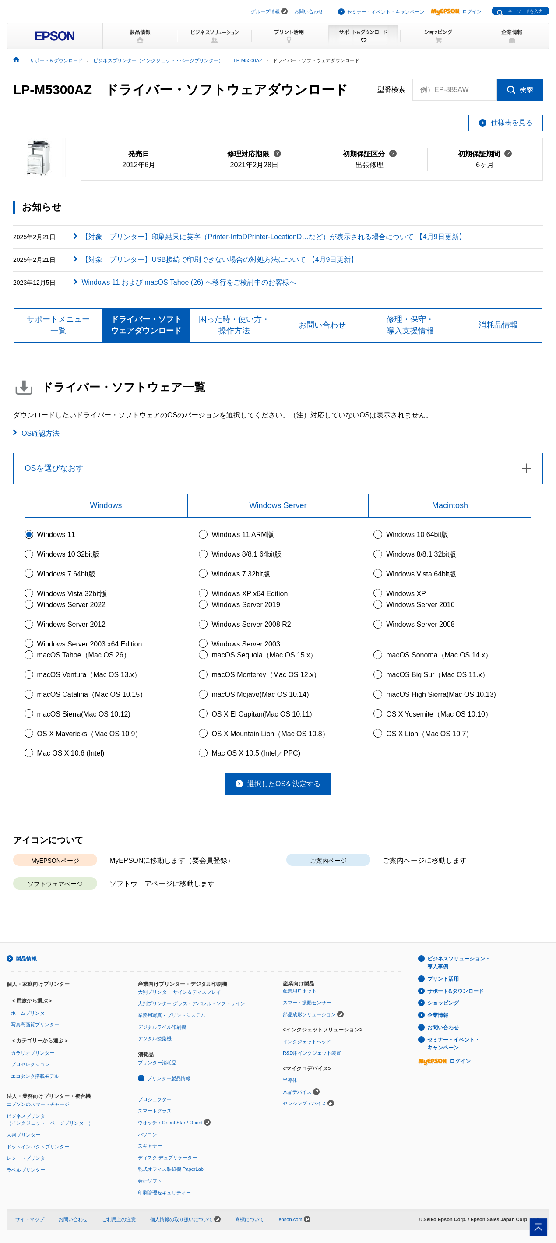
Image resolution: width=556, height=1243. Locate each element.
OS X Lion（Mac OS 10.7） (429, 734)
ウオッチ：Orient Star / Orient (170, 1122)
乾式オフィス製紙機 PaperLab (171, 1169)
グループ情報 (265, 11)
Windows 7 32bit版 (240, 574)
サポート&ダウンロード (455, 991)
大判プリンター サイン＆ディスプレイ (179, 992)
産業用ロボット (300, 991)
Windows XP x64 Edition (249, 593)
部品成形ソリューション (309, 1014)
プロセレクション (30, 1064)
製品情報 (26, 959)
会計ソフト (150, 1180)
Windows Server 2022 (71, 604)
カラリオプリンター (32, 1053)
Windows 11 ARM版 (242, 535)
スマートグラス (155, 1111)
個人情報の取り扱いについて (185, 1219)
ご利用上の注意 (119, 1219)
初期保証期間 (485, 154)
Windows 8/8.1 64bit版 (246, 554)
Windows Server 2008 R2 (251, 624)
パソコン (147, 1134)
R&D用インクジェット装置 (312, 1053)
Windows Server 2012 (71, 624)
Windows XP (406, 593)
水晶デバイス (297, 1092)
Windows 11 (56, 535)
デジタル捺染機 (155, 1038)
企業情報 (437, 1016)
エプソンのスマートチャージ (38, 1104)
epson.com (290, 1219)
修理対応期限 (254, 154)
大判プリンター (23, 1134)
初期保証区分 (370, 154)
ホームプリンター (30, 1013)
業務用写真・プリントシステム (171, 1015)
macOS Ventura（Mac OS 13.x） (89, 674)
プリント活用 (443, 979)
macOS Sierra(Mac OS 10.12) (83, 714)
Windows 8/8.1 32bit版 (421, 554)
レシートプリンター (28, 1158)
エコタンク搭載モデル (35, 1076)
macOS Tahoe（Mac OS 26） (83, 655)
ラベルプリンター (26, 1169)
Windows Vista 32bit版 (72, 593)
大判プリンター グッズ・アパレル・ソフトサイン (191, 1003)
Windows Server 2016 (420, 604)
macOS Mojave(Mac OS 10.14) (260, 694)
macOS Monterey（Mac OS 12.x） (265, 674)
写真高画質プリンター (35, 1024)
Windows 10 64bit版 (417, 535)
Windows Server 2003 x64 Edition (89, 644)
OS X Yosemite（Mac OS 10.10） (439, 714)
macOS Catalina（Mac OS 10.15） (92, 694)
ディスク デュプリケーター (167, 1157)
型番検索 (391, 90)
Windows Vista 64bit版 (421, 574)
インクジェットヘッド (307, 1041)
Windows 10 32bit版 (68, 554)
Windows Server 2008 (420, 624)
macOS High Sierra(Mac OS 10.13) (441, 694)
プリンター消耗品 (157, 1062)
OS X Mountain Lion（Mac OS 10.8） (270, 734)
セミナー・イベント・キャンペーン (385, 11)
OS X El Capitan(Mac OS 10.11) (261, 714)
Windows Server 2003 (245, 644)
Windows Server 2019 (245, 604)
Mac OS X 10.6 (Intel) (71, 753)
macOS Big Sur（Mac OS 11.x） (437, 674)
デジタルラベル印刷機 (162, 1027)
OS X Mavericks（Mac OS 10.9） (89, 734)
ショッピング (443, 1003)
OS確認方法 (40, 433)
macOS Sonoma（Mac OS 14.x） (439, 655)
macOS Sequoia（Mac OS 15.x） (264, 655)
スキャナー (150, 1145)
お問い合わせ (308, 11)
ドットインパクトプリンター (38, 1146)
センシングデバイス (304, 1103)
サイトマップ (29, 1219)
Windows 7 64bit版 (66, 574)
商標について (249, 1219)
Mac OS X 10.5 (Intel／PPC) (255, 753)
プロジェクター (155, 1099)
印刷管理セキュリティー (164, 1192)
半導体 (290, 1080)
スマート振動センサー (307, 1002)
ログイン (456, 11)
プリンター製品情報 (168, 1078)
